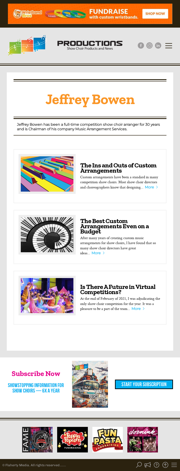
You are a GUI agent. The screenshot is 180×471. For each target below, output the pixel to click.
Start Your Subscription (144, 384)
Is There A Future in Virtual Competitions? (117, 289)
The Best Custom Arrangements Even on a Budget (114, 226)
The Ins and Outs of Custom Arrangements (118, 167)
